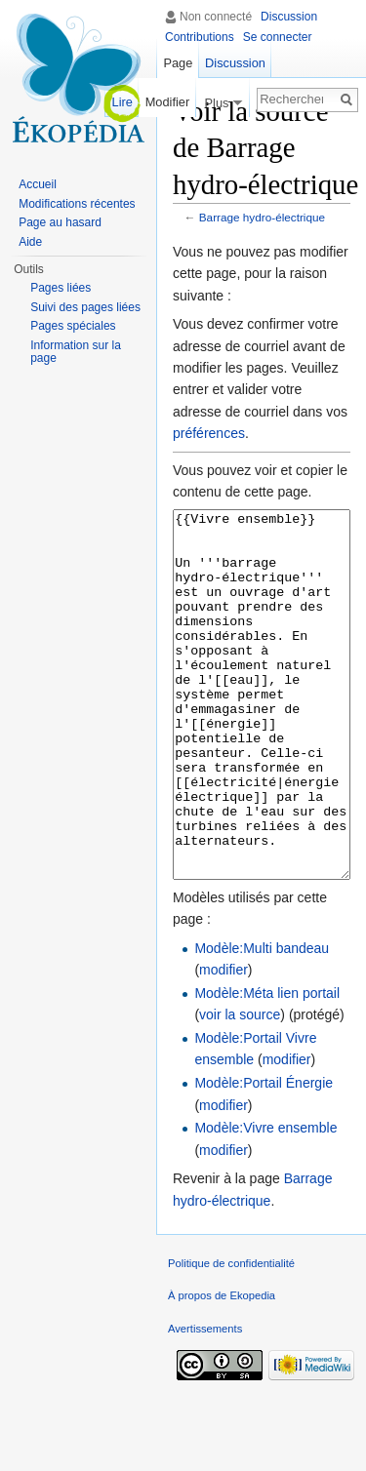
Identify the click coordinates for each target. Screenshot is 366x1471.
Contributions (199, 37)
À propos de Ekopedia (221, 1368)
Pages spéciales (72, 326)
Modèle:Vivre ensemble (265, 1201)
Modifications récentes (77, 204)
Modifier (167, 102)
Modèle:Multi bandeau (261, 1021)
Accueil (38, 184)
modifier (223, 1043)
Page (177, 63)
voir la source (239, 1087)
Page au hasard (60, 222)
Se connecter (277, 37)
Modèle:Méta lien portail (267, 1066)
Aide (30, 242)
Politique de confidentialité (231, 1336)
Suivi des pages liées (85, 307)
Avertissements (205, 1402)
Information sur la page (75, 352)
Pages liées (60, 288)
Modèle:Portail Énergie (263, 1156)
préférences (209, 433)
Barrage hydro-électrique (262, 217)
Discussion (289, 16)
